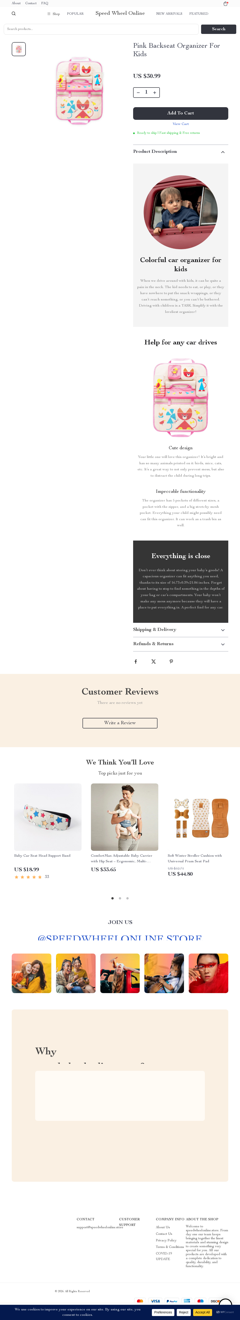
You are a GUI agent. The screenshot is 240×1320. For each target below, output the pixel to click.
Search (218, 29)
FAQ (44, 3)
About (16, 3)
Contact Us (164, 1234)
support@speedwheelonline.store (100, 1227)
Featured (198, 14)
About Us (163, 1227)
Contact (31, 3)
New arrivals (169, 14)
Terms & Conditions (170, 1247)
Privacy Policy (166, 1240)
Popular (75, 14)
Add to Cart (180, 113)
